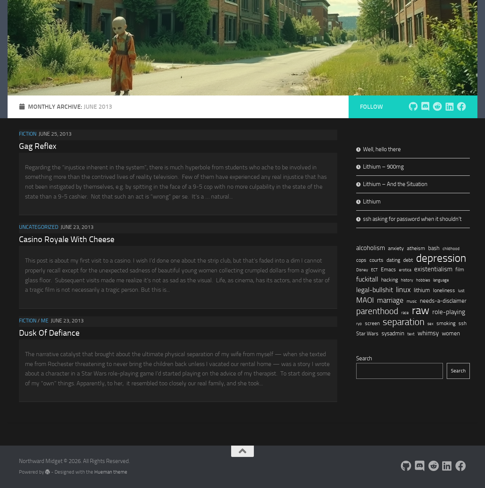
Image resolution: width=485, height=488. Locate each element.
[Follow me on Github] (413, 106)
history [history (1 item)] (407, 280)
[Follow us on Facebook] (461, 106)
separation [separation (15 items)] (403, 322)
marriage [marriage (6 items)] (390, 300)
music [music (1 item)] (412, 301)
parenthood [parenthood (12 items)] (377, 311)
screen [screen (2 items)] (372, 323)
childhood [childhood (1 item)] (451, 248)
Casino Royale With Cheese (66, 239)
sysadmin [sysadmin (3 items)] (393, 333)
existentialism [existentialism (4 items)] (433, 269)
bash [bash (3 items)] (434, 248)
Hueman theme (110, 472)
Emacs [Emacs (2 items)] (388, 269)
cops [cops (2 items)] (361, 260)
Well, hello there (382, 149)
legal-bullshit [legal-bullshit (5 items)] (374, 290)
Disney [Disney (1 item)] (362, 269)
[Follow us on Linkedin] (449, 106)
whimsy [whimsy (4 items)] (428, 333)
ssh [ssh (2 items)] (462, 323)
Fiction (27, 134)
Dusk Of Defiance (49, 333)
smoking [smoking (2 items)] (445, 323)
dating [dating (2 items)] (393, 260)
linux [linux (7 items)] (403, 289)
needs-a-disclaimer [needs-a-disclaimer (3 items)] (443, 300)
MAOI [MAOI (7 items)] (365, 300)
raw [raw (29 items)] (420, 310)
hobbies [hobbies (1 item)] (423, 280)
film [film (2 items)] (459, 269)
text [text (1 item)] (411, 334)
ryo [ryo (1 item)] (359, 323)
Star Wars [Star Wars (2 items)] (367, 333)
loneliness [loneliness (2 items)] (444, 290)
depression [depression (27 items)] (441, 258)
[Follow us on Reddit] (437, 106)
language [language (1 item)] (441, 280)
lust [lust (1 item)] (461, 290)
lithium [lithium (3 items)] (422, 290)
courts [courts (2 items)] (376, 260)
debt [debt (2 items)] (408, 260)
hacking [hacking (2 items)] (389, 280)
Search (364, 358)
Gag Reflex (37, 146)
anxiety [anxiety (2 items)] (396, 248)
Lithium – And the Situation (395, 184)
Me (44, 321)
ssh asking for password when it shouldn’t (412, 219)
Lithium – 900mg (383, 166)
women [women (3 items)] (451, 333)
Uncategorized (38, 227)
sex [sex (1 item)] (430, 323)
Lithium (372, 201)
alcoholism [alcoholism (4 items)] (370, 248)
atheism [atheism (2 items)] (416, 248)
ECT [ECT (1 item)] (374, 269)
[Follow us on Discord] (425, 106)
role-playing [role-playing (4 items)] (448, 312)
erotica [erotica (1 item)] (405, 269)
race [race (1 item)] (405, 312)
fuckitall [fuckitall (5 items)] (367, 279)
